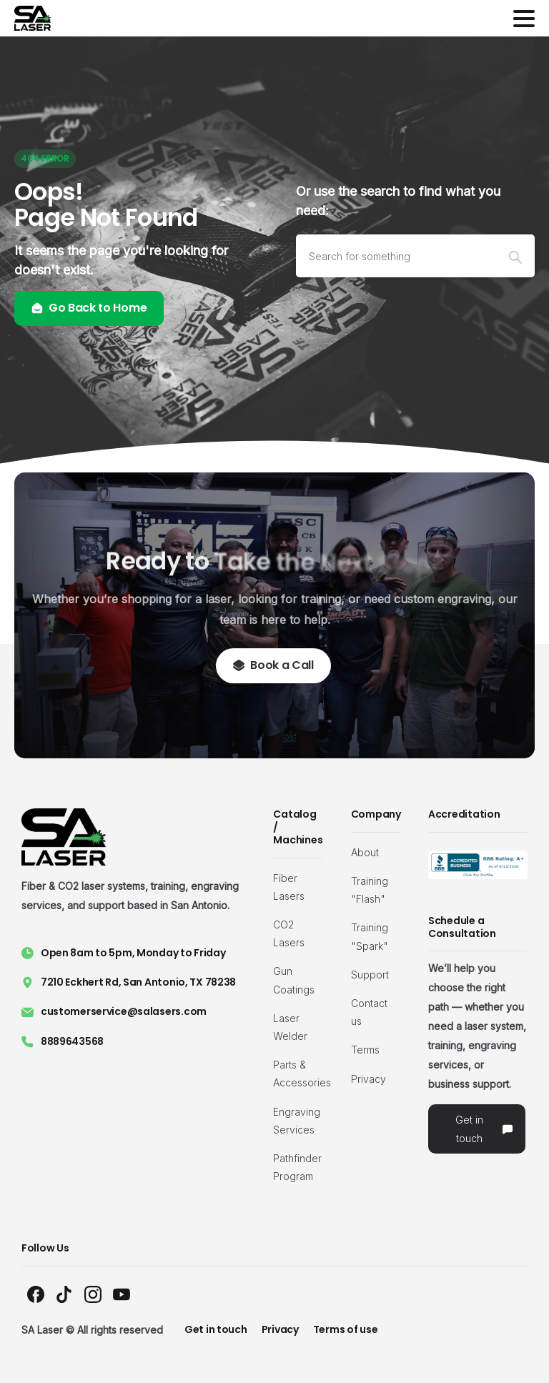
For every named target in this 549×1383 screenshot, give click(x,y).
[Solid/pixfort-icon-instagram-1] (93, 1293)
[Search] (396, 255)
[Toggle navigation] (524, 18)
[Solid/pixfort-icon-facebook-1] (35, 1293)
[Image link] (478, 865)
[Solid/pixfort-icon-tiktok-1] (64, 1293)
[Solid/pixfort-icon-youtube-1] (121, 1293)
